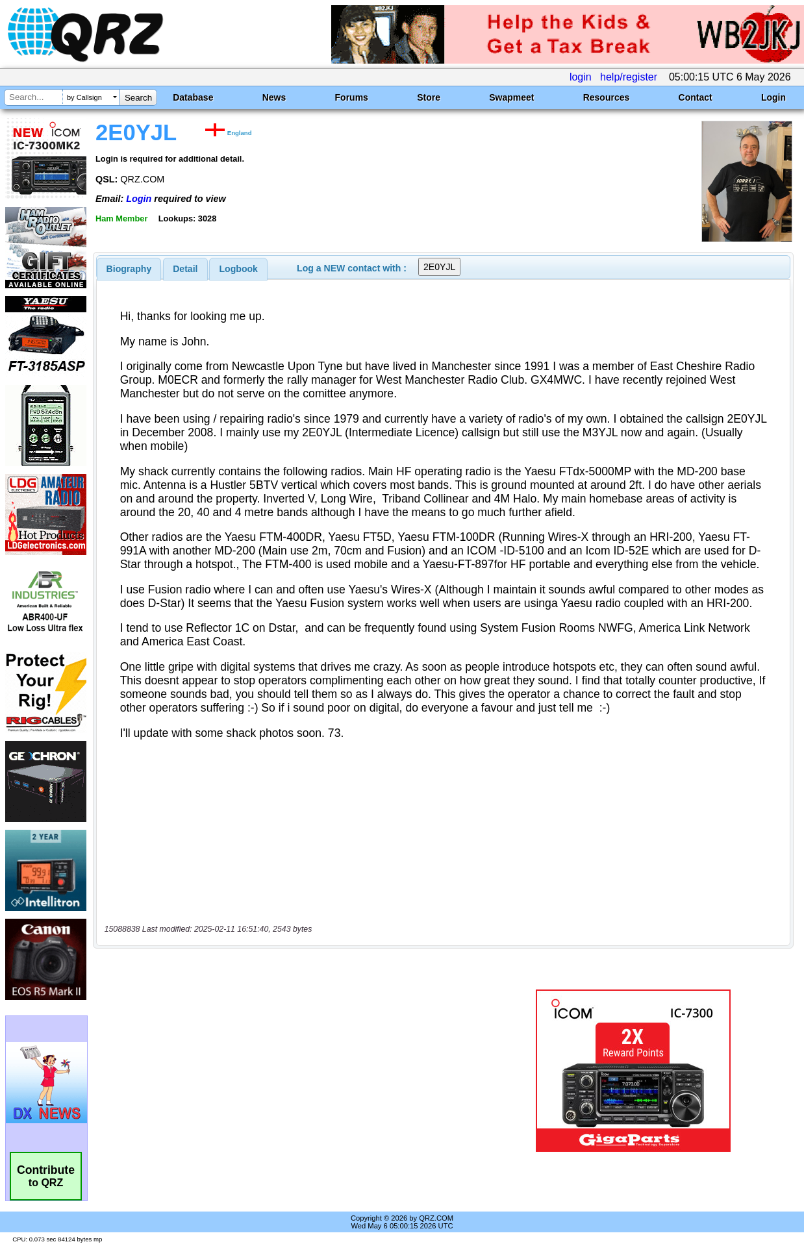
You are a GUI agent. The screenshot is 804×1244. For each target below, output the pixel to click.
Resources (606, 97)
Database (193, 97)
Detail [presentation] (185, 269)
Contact (695, 97)
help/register (628, 76)
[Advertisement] (293, 1071)
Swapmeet (511, 97)
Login (773, 97)
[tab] (129, 269)
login (581, 76)
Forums (351, 97)
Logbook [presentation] (239, 269)
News (274, 97)
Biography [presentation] (129, 269)
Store (428, 97)
